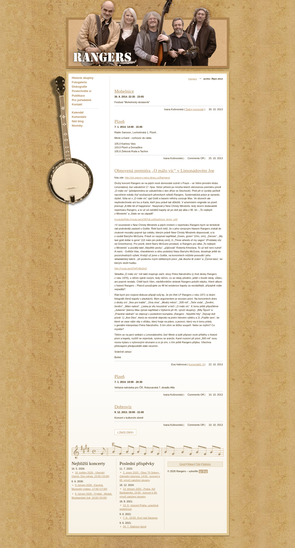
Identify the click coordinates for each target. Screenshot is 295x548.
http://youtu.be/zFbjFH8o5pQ (131, 268)
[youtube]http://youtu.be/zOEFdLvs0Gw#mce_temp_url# (146, 219)
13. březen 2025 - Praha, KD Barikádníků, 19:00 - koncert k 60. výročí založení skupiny (138, 493)
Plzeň (120, 121)
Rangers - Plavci (103, 57)
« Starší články (125, 432)
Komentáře (79, 117)
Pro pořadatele (81, 100)
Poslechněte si (81, 91)
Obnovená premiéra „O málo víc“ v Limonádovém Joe (164, 170)
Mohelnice (124, 91)
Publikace (78, 95)
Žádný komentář (195, 109)
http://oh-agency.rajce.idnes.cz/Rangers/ (147, 177)
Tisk (198, 464)
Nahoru (206, 464)
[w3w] (203, 471)
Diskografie (79, 86)
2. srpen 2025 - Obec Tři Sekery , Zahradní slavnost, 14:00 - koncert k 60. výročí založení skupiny (140, 476)
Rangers (192, 78)
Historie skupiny (83, 78)
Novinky (77, 125)
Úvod (183, 464)
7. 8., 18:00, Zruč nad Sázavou (140, 517)
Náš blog (78, 121)
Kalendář (78, 112)
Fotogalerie (79, 82)
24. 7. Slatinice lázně (135, 526)
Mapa (190, 464)
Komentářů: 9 (196, 364)
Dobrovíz (123, 406)
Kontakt (77, 104)
